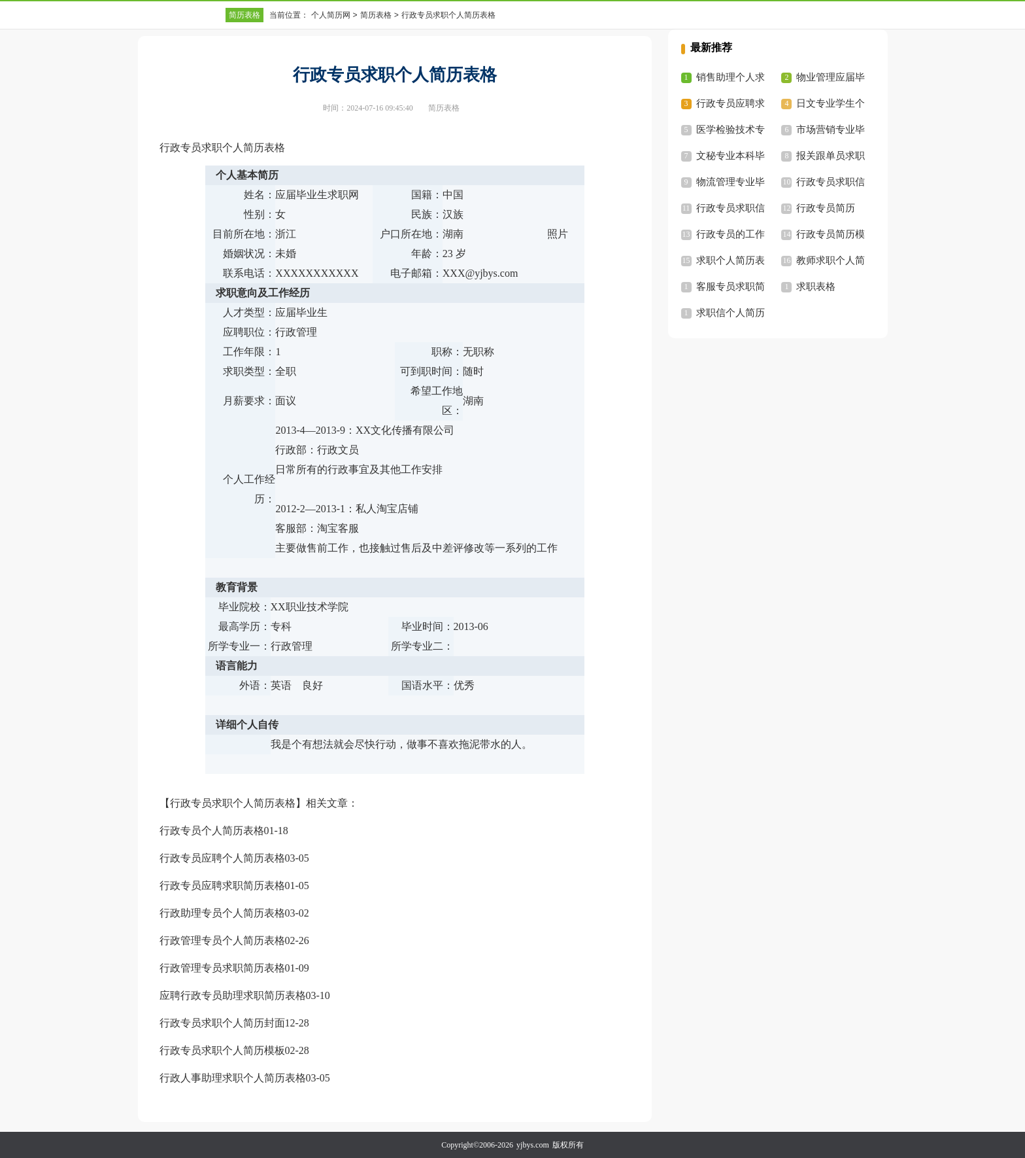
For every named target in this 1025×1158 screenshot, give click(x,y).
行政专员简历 (825, 208)
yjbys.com (532, 1144)
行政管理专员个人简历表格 (222, 940)
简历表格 (244, 15)
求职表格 (815, 286)
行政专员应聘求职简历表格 (222, 885)
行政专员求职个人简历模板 (222, 1050)
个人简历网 (330, 15)
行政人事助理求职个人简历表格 (233, 1077)
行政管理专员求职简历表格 (222, 968)
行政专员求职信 (830, 182)
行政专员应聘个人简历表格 (222, 858)
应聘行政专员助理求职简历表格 (233, 995)
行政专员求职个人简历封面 (222, 1022)
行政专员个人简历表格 (212, 830)
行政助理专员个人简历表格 (222, 913)
